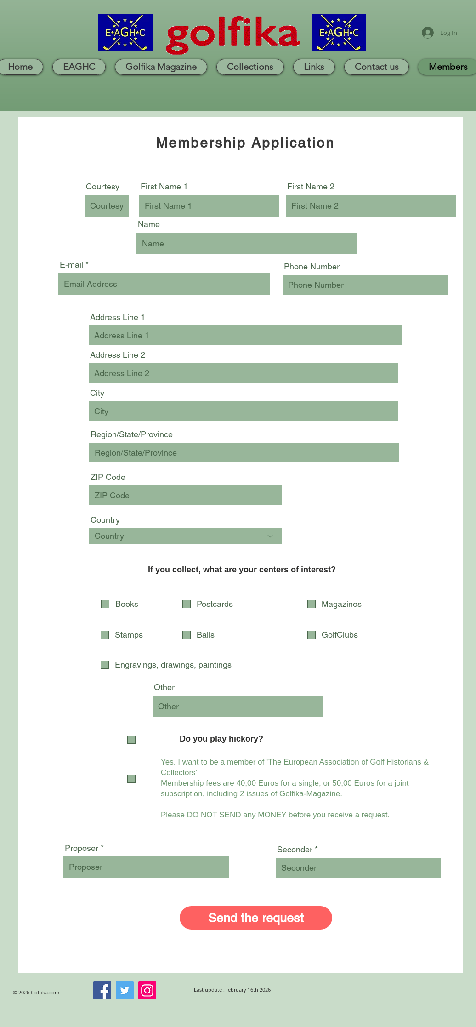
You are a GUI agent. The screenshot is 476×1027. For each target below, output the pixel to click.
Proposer (81, 848)
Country (105, 520)
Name (149, 224)
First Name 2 (310, 187)
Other (164, 687)
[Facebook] (102, 990)
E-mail (71, 265)
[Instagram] (147, 990)
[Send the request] (256, 918)
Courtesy (102, 187)
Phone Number (312, 266)
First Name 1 (164, 187)
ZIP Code (108, 477)
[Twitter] (125, 990)
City (97, 393)
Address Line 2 (117, 355)
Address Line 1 (117, 317)
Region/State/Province (132, 434)
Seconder (294, 849)
